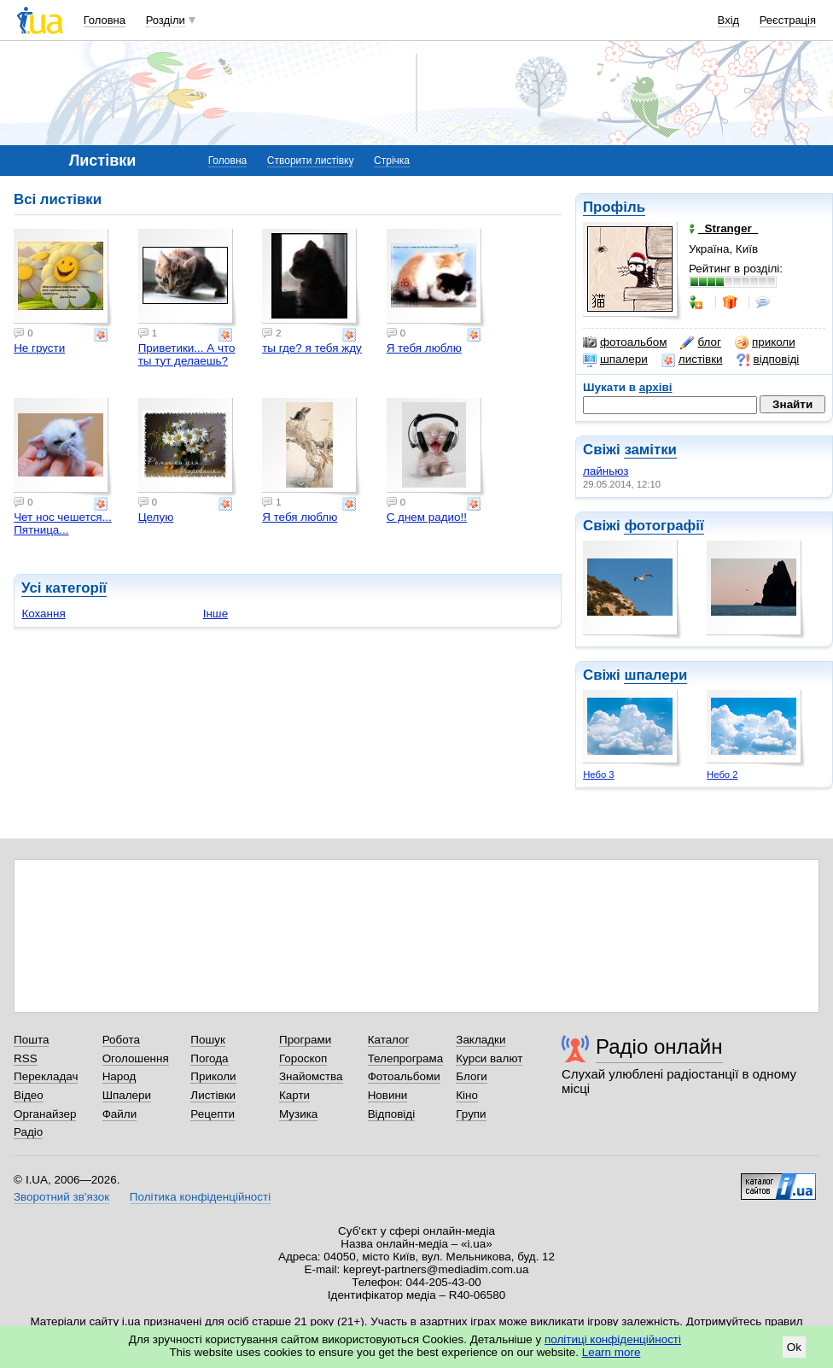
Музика (298, 1114)
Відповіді (392, 1114)
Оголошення (135, 1058)
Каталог (389, 1039)
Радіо (28, 1131)
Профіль (614, 207)
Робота (121, 1039)
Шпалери (126, 1095)
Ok (794, 1347)
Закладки (480, 1039)
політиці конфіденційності (613, 1339)
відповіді (768, 359)
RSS (26, 1058)
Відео (29, 1095)
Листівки (213, 1095)
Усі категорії (64, 588)
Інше (215, 613)
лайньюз (605, 471)
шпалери (615, 359)
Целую (156, 517)
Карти (294, 1095)
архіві (656, 387)
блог (700, 342)
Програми (305, 1039)
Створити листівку (310, 161)
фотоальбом (625, 342)
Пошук (207, 1039)
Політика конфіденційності (200, 1196)
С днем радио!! (427, 517)
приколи (765, 342)
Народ (119, 1076)
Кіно (467, 1095)
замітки (650, 449)
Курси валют (489, 1058)
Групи (471, 1114)
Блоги (471, 1076)
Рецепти (212, 1114)
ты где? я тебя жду (312, 348)
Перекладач (46, 1076)
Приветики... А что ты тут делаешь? (187, 354)
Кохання (43, 613)
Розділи (165, 20)
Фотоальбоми (404, 1076)
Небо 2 (722, 774)
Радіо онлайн (659, 1046)
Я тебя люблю (424, 348)
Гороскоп (303, 1058)
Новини (388, 1095)
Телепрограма (406, 1058)
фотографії (663, 525)
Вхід (729, 20)
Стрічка (392, 161)
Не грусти (39, 348)
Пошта (31, 1039)
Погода (209, 1058)
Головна (104, 20)
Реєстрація (788, 20)
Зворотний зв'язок (61, 1196)
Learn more (611, 1352)
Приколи (213, 1076)
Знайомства (311, 1076)
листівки (692, 359)
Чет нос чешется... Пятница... (63, 523)
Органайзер (45, 1114)
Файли (119, 1114)
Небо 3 (598, 774)
